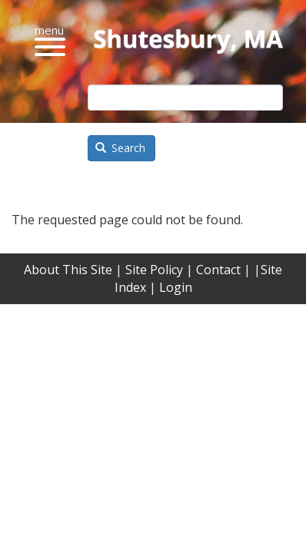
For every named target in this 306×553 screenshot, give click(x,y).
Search (120, 148)
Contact (218, 269)
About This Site (68, 269)
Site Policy (154, 269)
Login (175, 287)
